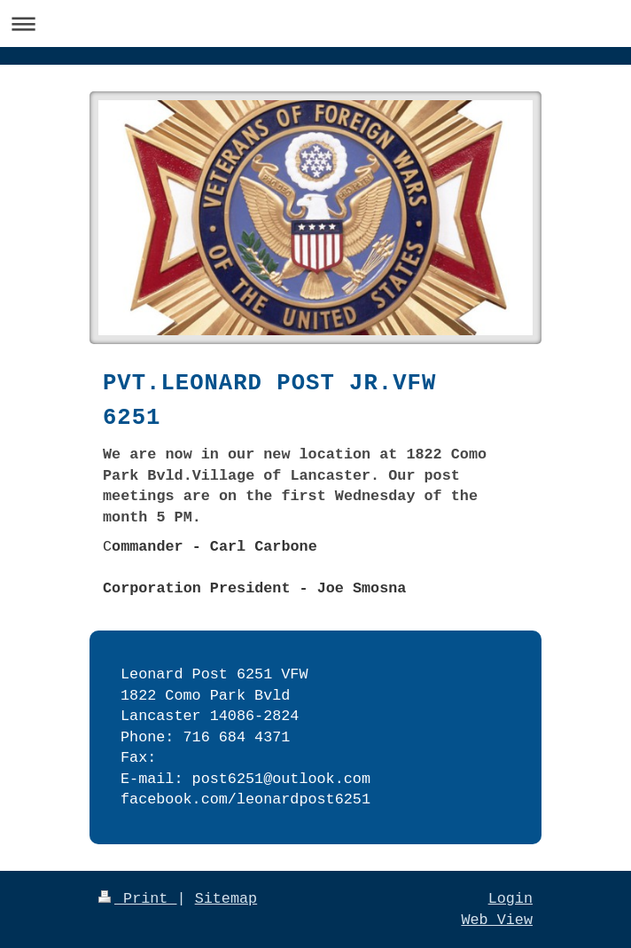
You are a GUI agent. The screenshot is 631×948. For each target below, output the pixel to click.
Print (137, 898)
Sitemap (226, 898)
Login (510, 898)
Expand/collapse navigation (315, 23)
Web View (497, 920)
